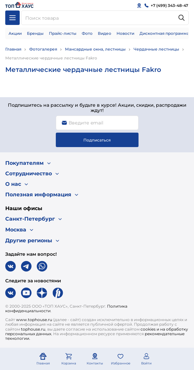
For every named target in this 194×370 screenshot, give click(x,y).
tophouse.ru (33, 329)
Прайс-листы (62, 33)
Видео (104, 33)
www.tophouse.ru (34, 319)
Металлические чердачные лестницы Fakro (51, 57)
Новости (125, 33)
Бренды (35, 33)
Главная (13, 49)
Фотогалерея (43, 49)
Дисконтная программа (164, 33)
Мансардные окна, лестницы (95, 49)
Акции (15, 33)
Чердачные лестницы (156, 49)
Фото (87, 33)
